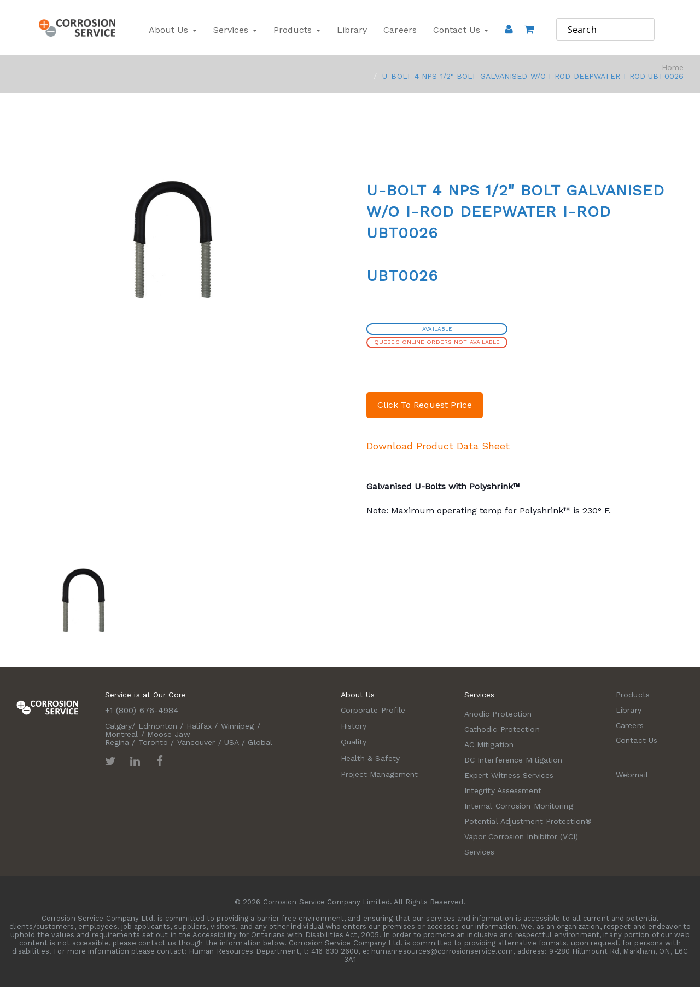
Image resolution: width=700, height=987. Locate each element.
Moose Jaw (168, 734)
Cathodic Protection (502, 729)
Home (673, 67)
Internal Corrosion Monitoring (518, 805)
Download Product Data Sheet (438, 446)
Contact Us (460, 30)
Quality (354, 741)
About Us (173, 30)
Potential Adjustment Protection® (528, 821)
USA (231, 742)
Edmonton (158, 726)
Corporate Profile (373, 710)
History (354, 726)
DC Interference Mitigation (513, 759)
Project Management (379, 774)
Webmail (632, 774)
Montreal (121, 734)
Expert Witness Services (508, 775)
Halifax (199, 726)
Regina (117, 742)
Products (296, 30)
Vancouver (196, 742)
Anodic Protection (498, 713)
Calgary (118, 726)
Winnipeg (237, 726)
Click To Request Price (424, 405)
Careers (400, 30)
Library (352, 30)
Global (260, 742)
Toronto (153, 742)
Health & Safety (370, 758)
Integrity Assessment (502, 790)
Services (235, 30)
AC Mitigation (489, 744)
